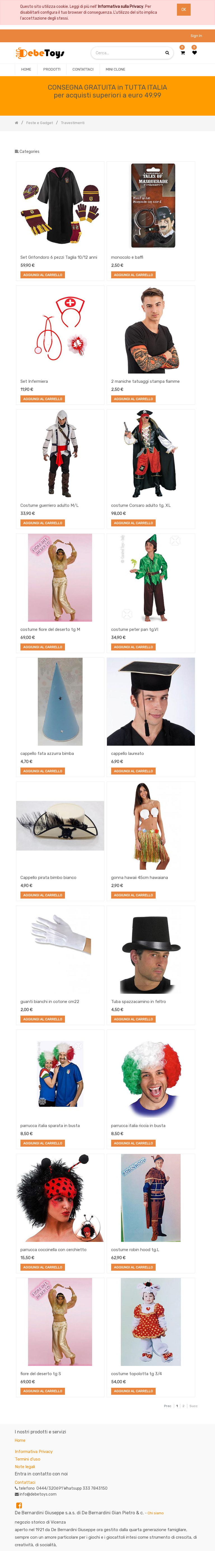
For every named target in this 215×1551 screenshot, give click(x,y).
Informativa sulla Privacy (120, 6)
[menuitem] (26, 69)
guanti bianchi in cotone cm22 (49, 1001)
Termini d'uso (27, 1459)
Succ (194, 1406)
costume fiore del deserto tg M (50, 629)
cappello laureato (127, 753)
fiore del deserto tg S (40, 1373)
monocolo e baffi (127, 257)
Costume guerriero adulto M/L (49, 505)
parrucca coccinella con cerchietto (53, 1249)
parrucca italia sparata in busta (50, 1125)
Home (20, 1440)
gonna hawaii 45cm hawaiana (139, 877)
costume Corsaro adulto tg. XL (141, 505)
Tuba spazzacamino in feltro (138, 1001)
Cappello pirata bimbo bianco (48, 877)
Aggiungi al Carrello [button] (42, 275)
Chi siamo (156, 1513)
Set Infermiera (34, 381)
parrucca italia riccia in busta (138, 1125)
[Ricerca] (195, 140)
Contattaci (25, 1482)
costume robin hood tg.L (135, 1249)
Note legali (25, 1466)
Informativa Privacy (34, 1451)
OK (183, 9)
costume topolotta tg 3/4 (136, 1373)
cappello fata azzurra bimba (47, 753)
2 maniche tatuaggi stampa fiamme (145, 381)
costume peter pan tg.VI (134, 629)
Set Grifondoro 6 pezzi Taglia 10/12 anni (58, 257)
